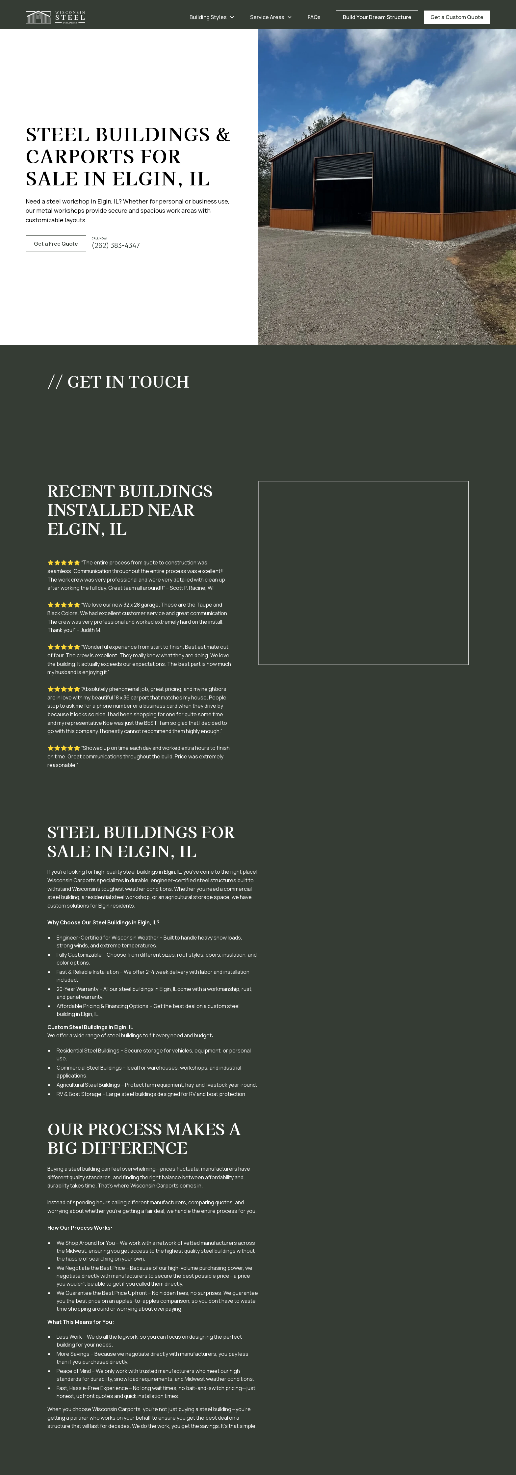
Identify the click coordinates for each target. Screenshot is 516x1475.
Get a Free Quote (56, 243)
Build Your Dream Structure (377, 17)
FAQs (314, 17)
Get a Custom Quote (456, 17)
